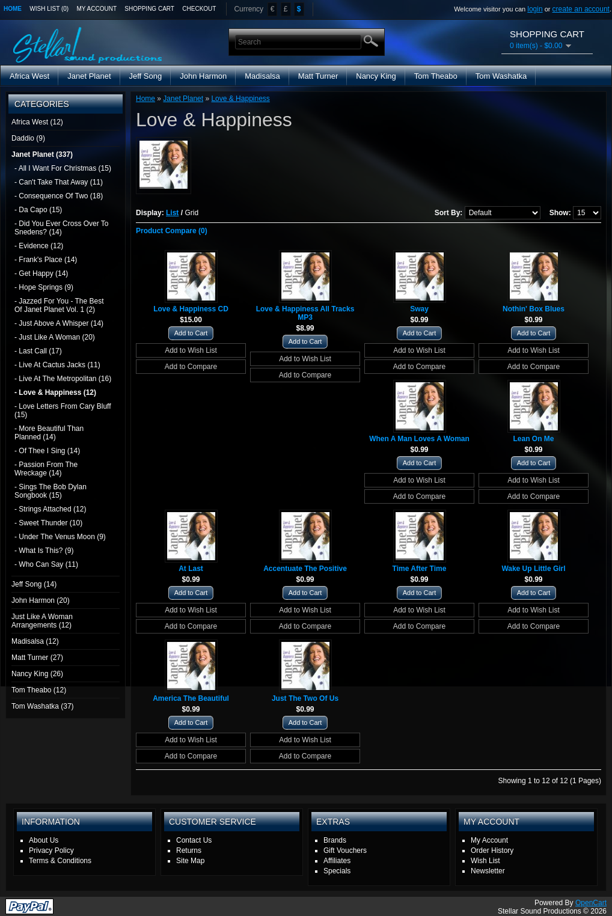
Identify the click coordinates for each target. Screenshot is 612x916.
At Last (191, 568)
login (534, 9)
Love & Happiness (240, 98)
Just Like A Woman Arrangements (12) (42, 620)
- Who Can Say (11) (46, 564)
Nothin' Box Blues (534, 309)
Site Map (190, 860)
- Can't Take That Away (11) (58, 182)
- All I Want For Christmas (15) (62, 168)
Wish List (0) (49, 8)
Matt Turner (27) (37, 657)
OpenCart (591, 903)
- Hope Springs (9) (43, 287)
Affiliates (336, 860)
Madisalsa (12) (35, 641)
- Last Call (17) (38, 351)
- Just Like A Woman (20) (54, 337)
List (172, 213)
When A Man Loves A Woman (419, 439)
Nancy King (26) (37, 674)
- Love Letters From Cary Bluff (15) (62, 410)
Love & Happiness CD (190, 309)
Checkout (199, 8)
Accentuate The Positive (305, 568)
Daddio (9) (28, 138)
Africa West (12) (37, 122)
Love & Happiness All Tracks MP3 (305, 313)
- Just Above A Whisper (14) (58, 323)
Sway (419, 309)
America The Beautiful (191, 698)
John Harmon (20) (40, 600)
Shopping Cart (149, 8)
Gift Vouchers (345, 850)
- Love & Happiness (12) (55, 392)
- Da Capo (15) (38, 210)
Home (13, 8)
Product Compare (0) (171, 231)
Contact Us (194, 840)
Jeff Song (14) (34, 584)
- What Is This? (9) (43, 550)
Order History (492, 850)
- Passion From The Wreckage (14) (46, 468)
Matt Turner (318, 76)
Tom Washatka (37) (42, 706)
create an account (581, 9)
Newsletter (488, 871)
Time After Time (420, 568)
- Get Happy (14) (41, 273)
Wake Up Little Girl (533, 568)
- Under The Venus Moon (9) (60, 537)
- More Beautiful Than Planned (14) (49, 432)
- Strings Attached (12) (50, 509)
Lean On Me (533, 439)
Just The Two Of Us (305, 698)
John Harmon (203, 76)
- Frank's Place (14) (45, 259)
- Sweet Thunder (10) (48, 523)
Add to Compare (191, 366)
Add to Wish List (191, 350)
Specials (336, 871)
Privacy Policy (51, 850)
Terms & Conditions (60, 860)
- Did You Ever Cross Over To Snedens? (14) (61, 227)
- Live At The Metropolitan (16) (62, 378)
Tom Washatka (501, 76)
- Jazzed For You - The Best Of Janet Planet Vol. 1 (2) (59, 305)
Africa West (29, 76)
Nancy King (376, 76)
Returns (188, 850)
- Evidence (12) (38, 246)
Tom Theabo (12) (38, 690)
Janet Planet (89, 76)
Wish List (485, 860)
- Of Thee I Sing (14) (47, 451)
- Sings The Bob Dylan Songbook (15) (50, 491)
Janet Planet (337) (42, 154)
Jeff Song (145, 76)
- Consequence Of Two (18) (58, 196)
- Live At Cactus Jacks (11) (57, 365)
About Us (43, 840)
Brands (334, 840)
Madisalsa (262, 76)
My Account (97, 8)
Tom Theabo (435, 76)
